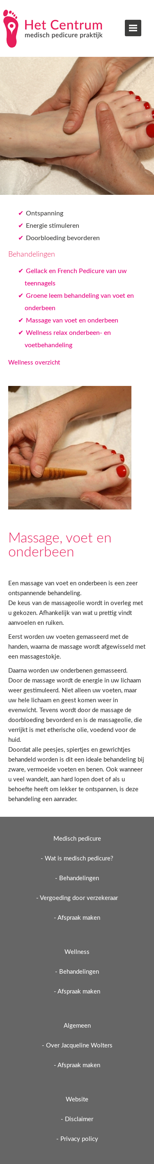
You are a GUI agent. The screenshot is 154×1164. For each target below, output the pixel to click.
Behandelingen (79, 878)
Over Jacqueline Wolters (79, 1045)
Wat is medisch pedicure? (79, 858)
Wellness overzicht (34, 363)
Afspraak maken (78, 918)
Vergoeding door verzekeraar (79, 898)
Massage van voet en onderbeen (72, 320)
